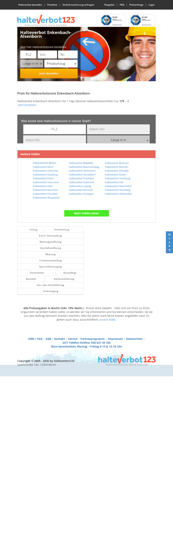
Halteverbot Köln (42, 186)
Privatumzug (62, 63)
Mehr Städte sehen (86, 213)
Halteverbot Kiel (114, 182)
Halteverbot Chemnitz (45, 170)
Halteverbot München (45, 190)
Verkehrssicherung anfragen (78, 4)
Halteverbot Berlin (44, 163)
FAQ (122, 4)
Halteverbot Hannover (46, 182)
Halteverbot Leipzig (80, 186)
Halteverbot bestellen (30, 4)
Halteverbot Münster (81, 190)
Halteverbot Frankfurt (81, 178)
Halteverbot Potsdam (45, 193)
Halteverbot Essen (115, 174)
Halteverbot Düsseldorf (82, 174)
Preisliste (52, 4)
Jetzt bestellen (27, 105)
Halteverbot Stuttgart (81, 193)
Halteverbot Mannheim (118, 186)
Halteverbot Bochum (117, 163)
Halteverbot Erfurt (43, 178)
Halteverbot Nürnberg (117, 190)
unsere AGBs (107, 319)
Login (152, 4)
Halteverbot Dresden (117, 170)
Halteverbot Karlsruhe (81, 182)
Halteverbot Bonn (43, 167)
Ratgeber (109, 4)
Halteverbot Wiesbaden (118, 193)
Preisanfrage (136, 4)
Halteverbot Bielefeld (81, 163)
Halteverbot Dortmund (82, 170)
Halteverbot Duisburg (45, 174)
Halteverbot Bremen (116, 167)
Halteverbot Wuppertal (46, 197)
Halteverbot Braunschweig (84, 167)
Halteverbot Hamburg (117, 178)
